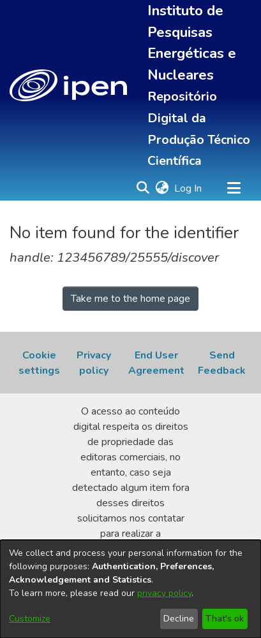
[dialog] (130, 589)
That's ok (224, 619)
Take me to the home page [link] (130, 299)
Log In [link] (188, 188)
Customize (29, 619)
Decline (178, 619)
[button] (68, 85)
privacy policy (164, 593)
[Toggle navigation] (233, 188)
